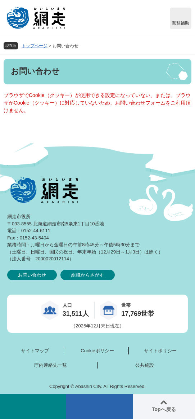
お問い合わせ (32, 275)
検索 (33, 406)
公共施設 (144, 365)
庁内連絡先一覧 (50, 365)
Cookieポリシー (97, 350)
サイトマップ (35, 350)
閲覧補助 (180, 23)
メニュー (99, 406)
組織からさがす (87, 275)
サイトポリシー (160, 350)
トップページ (34, 45)
